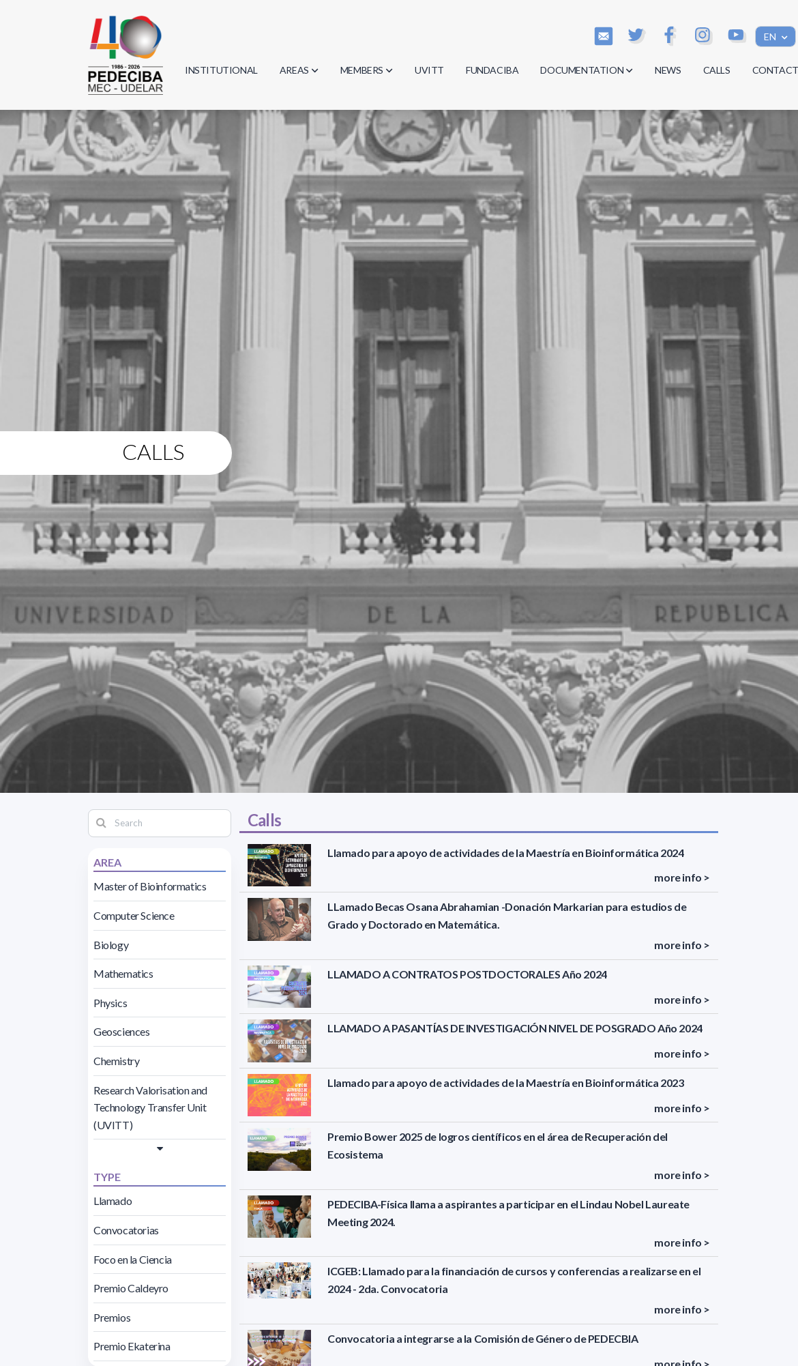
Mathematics (123, 973)
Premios (111, 1317)
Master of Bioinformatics (149, 886)
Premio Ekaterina (132, 1345)
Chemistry (116, 1060)
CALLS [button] (716, 70)
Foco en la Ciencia (132, 1259)
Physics (110, 1002)
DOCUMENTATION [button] (586, 70)
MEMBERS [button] (366, 70)
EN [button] (771, 36)
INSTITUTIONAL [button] (221, 70)
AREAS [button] (299, 70)
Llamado (112, 1200)
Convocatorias (126, 1229)
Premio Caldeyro (130, 1287)
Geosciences (121, 1031)
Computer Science (134, 915)
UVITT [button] (429, 70)
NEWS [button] (668, 70)
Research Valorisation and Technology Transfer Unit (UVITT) (150, 1107)
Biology (110, 944)
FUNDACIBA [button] (492, 70)
